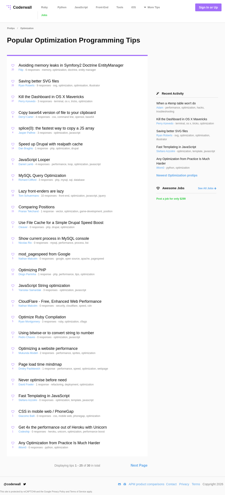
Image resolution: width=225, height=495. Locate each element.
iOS (133, 7)
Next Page (139, 465)
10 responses (49, 195)
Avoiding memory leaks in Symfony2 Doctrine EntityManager (70, 65)
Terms (196, 484)
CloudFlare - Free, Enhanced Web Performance (60, 301)
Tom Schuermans (29, 195)
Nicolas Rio (25, 242)
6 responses (32, 69)
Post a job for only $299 (171, 198)
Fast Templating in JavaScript (44, 396)
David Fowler (26, 384)
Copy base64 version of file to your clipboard (57, 112)
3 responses (45, 101)
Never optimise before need (42, 380)
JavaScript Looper (34, 160)
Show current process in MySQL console (53, 238)
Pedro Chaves (27, 337)
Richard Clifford (27, 179)
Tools (120, 7)
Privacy (184, 484)
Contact (171, 484)
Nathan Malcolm (28, 258)
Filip (21, 69)
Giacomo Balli (26, 416)
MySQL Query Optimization (42, 175)
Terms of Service (78, 491)
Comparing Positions (36, 207)
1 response (42, 148)
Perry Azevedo (27, 101)
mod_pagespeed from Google (44, 254)
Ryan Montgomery (29, 321)
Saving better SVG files (38, 81)
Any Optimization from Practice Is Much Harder (59, 443)
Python (62, 7)
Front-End (102, 7)
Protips (11, 28)
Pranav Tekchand (28, 211)
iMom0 (22, 447)
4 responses (43, 116)
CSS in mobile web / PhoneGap (45, 411)
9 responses (44, 85)
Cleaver (23, 227)
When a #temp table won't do (176, 103)
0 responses (37, 227)
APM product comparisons (146, 484)
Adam (160, 107)
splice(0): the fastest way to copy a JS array (56, 128)
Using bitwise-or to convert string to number (56, 333)
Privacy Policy (59, 491)
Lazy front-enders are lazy (41, 191)
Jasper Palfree (27, 132)
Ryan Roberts (26, 85)
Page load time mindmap (40, 364)
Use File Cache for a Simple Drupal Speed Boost (60, 222)
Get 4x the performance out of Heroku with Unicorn (62, 427)
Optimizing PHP (32, 270)
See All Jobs (207, 188)
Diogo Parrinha (27, 274)
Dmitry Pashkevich (29, 368)
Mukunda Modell (28, 353)
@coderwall (15, 484)
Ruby (44, 7)
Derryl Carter (26, 116)
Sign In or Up (208, 7)
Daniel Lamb (26, 164)
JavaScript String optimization (44, 285)
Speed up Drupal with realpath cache (50, 144)
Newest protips (176, 175)
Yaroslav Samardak (30, 290)
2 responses (47, 353)
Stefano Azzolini (28, 400)
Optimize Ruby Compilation (42, 317)
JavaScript (81, 7)
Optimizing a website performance (48, 348)
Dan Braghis (25, 148)
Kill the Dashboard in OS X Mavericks (51, 97)
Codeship (24, 431)
